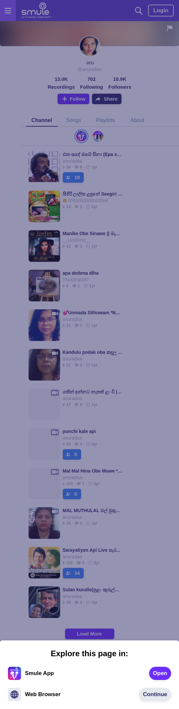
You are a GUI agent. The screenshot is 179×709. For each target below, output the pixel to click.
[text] (160, 673)
